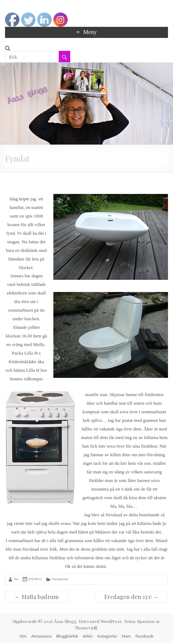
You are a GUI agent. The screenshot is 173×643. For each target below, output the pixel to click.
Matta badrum (36, 596)
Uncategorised (60, 579)
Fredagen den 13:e (131, 596)
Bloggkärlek (67, 636)
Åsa (16, 579)
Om (23, 636)
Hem (126, 636)
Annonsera (41, 636)
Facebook (144, 636)
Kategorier (107, 636)
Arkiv (88, 636)
